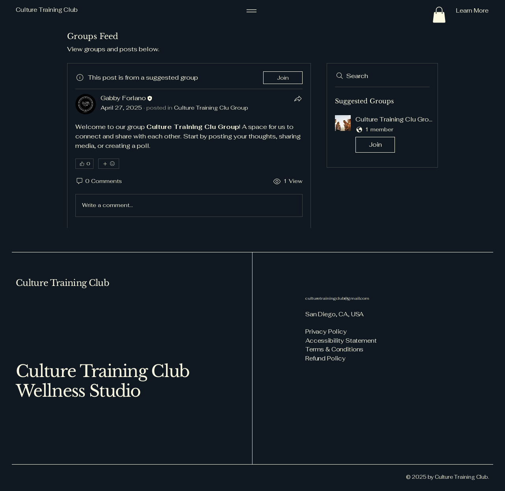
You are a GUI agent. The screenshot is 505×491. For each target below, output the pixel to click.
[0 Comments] (98, 181)
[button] (439, 15)
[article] (189, 145)
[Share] (298, 98)
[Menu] (251, 11)
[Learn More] (447, 11)
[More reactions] (108, 164)
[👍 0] (84, 164)
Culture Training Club (62, 283)
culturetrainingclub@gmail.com (337, 298)
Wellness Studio (78, 391)
